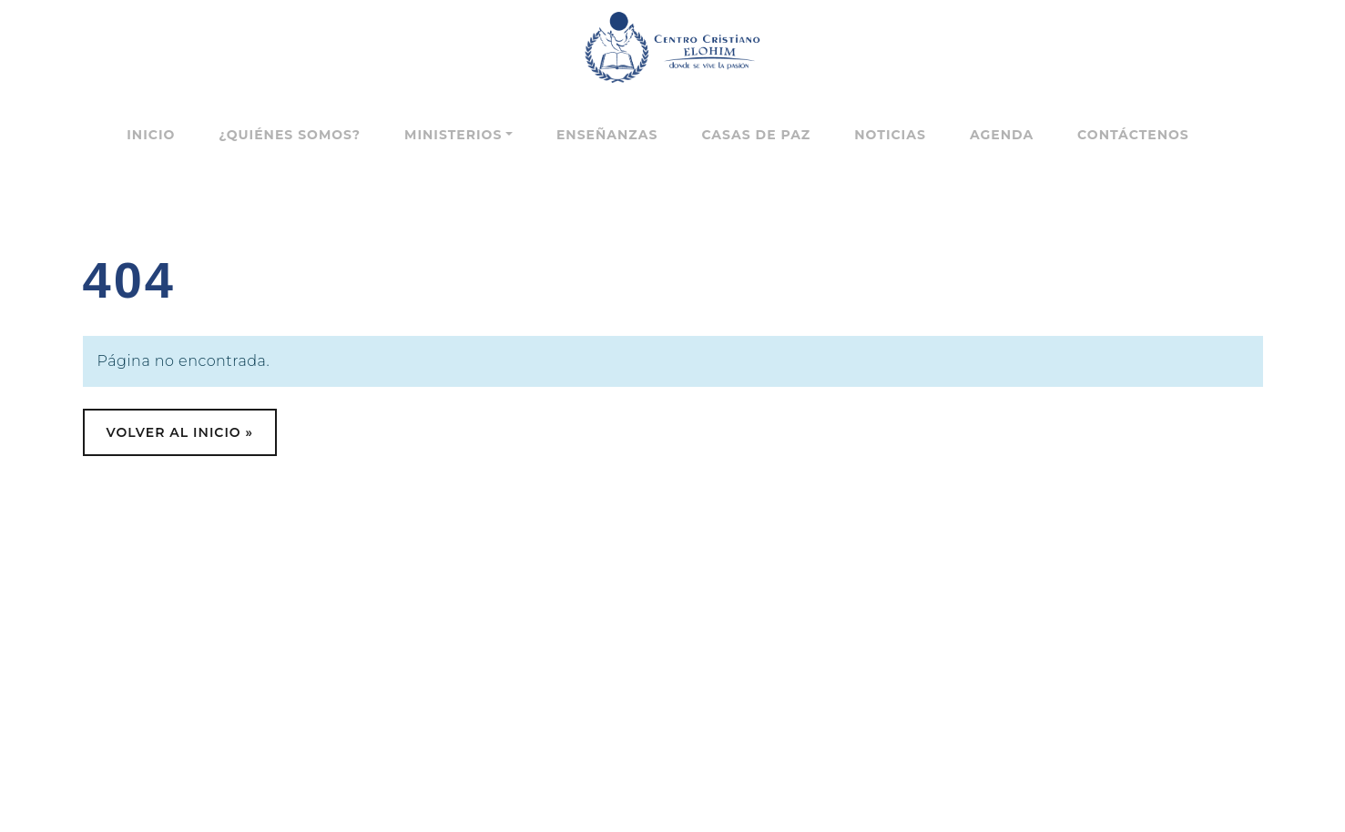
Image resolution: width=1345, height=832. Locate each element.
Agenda (1002, 135)
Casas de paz (755, 135)
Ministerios (453, 135)
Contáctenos (1133, 135)
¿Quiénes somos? (290, 135)
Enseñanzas (606, 135)
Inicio (151, 135)
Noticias (890, 135)
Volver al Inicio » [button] (180, 432)
